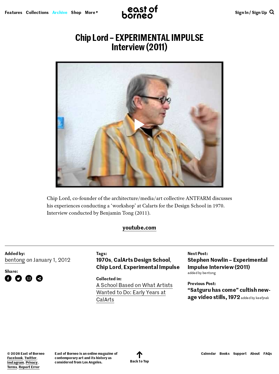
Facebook (15, 357)
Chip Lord (108, 266)
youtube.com (139, 227)
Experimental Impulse (151, 266)
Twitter (30, 357)
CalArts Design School (142, 259)
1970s (103, 259)
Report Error (29, 366)
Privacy (32, 362)
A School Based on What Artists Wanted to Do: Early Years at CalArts (134, 292)
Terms (12, 366)
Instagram (15, 362)
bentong (15, 259)
